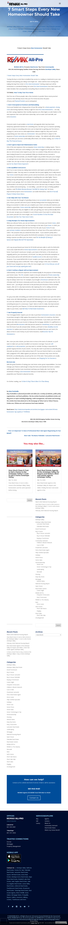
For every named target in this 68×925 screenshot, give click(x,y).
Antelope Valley (50, 69)
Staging (39, 611)
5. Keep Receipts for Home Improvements (21, 220)
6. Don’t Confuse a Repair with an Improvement (22, 270)
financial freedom (20, 101)
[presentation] (3, 921)
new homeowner (25, 371)
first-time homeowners (41, 86)
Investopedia (49, 67)
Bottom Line (11, 362)
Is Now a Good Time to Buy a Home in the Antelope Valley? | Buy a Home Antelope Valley (19, 654)
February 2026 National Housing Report (46, 510)
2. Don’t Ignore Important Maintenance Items (22, 145)
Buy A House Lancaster (54, 26)
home (11, 175)
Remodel (39, 572)
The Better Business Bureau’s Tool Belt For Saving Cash (31, 189)
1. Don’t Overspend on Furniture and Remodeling (23, 105)
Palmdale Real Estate (43, 526)
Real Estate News (50, 828)
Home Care (40, 564)
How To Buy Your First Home (23, 92)
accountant (43, 200)
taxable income (37, 257)
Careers (47, 821)
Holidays (37, 555)
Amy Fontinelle (14, 391)
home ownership (20, 136)
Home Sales (38, 560)
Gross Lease (40, 604)
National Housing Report (42, 583)
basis (54, 223)
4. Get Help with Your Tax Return (18, 198)
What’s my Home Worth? (52, 830)
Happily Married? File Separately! (23, 240)
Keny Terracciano (42, 597)
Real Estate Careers (41, 588)
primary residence (15, 230)
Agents (47, 819)
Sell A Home (38, 606)
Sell (37, 821)
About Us (47, 823)
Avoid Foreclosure (30, 26)
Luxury (38, 823)
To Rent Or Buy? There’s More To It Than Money (35, 381)
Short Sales (42, 31)
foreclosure (44, 280)
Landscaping (40, 569)
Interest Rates (41, 581)
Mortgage (38, 579)
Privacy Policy (34, 921)
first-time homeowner (32, 84)
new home (30, 124)
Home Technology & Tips (44, 567)
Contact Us (34, 798)
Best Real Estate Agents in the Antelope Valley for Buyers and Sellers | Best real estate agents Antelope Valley (48, 473)
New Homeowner (36, 48)
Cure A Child (40, 545)
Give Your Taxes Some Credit (24, 217)
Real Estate (34, 67)
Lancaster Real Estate (43, 29)
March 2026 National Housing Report (46, 502)
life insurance (21, 324)
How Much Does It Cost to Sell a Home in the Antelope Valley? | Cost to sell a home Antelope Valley (19, 473)
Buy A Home (41, 26)
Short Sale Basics (42, 608)
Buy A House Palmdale (16, 29)
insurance (13, 117)
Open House (39, 586)
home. (50, 225)
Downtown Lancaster (41, 547)
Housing (37, 574)
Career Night (40, 590)
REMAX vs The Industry (42, 600)
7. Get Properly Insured (14, 312)
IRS (22, 275)
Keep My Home (39, 577)
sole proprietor (20, 346)
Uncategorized (39, 618)
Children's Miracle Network (44, 542)
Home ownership (25, 207)
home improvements (31, 249)
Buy (37, 819)
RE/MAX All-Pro (19, 67)
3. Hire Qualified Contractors (16, 167)
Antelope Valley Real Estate (15, 26)
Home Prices (39, 557)
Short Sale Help (41, 615)
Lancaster (10, 825)
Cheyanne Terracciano (43, 595)
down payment (50, 107)
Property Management (14, 846)
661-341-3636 (11, 833)
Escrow (9, 842)
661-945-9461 (11, 827)
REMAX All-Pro (32, 31)
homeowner (31, 134)
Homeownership (30, 29)
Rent (36, 602)
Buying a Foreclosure (43, 538)
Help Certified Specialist (42, 552)
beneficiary (46, 324)
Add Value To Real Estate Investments (33, 309)
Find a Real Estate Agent (42, 550)
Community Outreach (41, 541)
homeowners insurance (48, 315)
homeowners (28, 191)
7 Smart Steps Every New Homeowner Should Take (22, 75)
